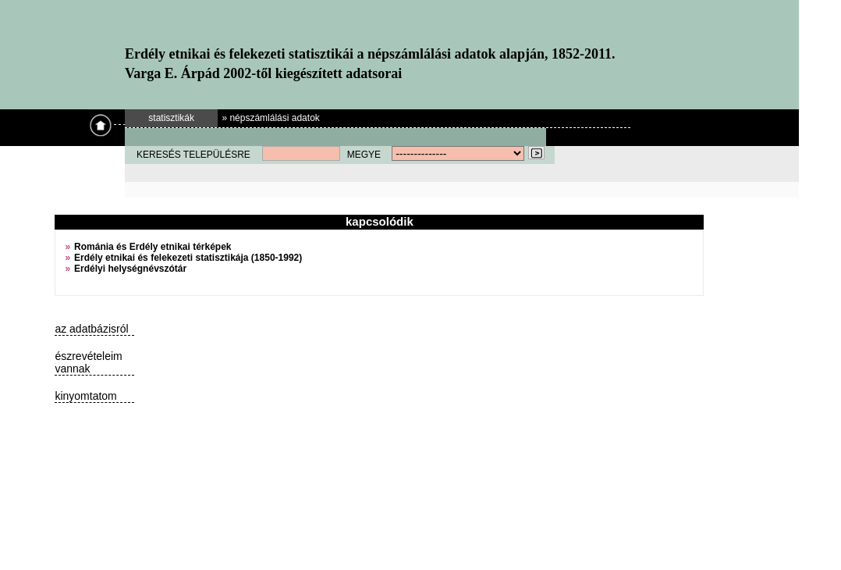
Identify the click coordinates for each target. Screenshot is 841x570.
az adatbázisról (91, 328)
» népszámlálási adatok (270, 117)
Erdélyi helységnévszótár (130, 268)
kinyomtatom (85, 396)
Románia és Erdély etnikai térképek (152, 246)
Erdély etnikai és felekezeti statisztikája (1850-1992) (188, 257)
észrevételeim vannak (88, 362)
